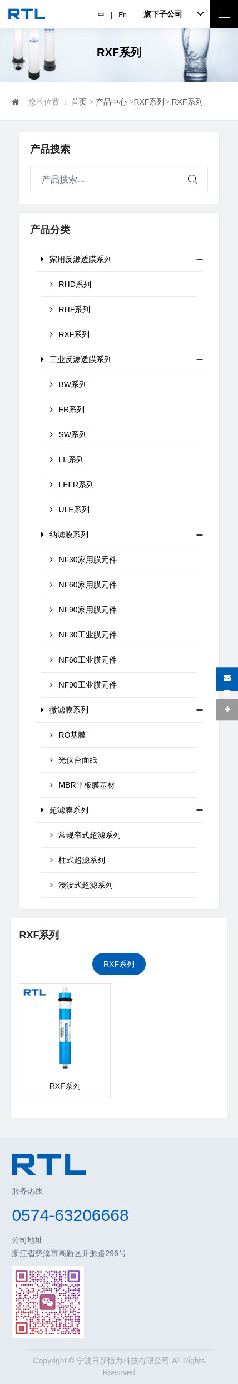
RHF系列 (70, 309)
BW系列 (68, 384)
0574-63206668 (70, 1215)
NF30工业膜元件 (83, 634)
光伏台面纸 (73, 759)
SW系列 (68, 434)
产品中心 (111, 101)
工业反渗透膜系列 (76, 359)
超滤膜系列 (64, 809)
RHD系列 (70, 284)
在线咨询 (227, 679)
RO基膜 (68, 734)
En (122, 15)
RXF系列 (149, 101)
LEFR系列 (72, 484)
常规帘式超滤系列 (85, 835)
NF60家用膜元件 (83, 584)
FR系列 (67, 409)
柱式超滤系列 (77, 860)
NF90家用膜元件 (83, 609)
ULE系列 (69, 509)
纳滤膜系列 (64, 534)
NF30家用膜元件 (83, 559)
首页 (79, 101)
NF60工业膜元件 (83, 659)
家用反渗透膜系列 (76, 259)
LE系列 (66, 459)
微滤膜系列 (64, 709)
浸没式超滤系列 (81, 885)
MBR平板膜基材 (82, 784)
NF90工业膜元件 (83, 684)
